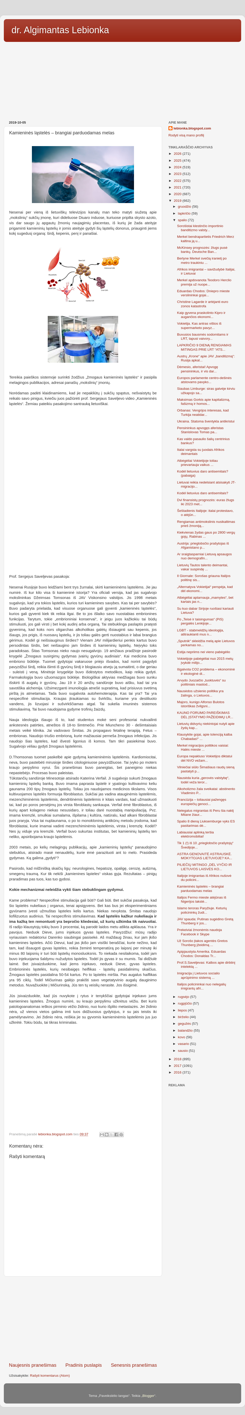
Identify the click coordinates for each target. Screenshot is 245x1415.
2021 (178, 187)
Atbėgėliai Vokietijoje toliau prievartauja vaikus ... (197, 463)
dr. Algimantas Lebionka (60, 30)
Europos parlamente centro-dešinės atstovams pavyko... (204, 380)
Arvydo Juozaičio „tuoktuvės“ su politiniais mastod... (201, 682)
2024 (178, 167)
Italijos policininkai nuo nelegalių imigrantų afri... (201, 986)
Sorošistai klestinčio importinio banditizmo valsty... (200, 228)
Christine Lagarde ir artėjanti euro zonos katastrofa (202, 304)
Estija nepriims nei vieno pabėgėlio (203, 652)
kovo (182, 1037)
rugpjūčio (185, 1003)
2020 (178, 194)
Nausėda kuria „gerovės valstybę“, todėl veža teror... (203, 780)
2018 (178, 1059)
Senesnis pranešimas (134, 1365)
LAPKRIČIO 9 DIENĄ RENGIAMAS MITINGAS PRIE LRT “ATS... (204, 347)
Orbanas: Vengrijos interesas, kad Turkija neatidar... (203, 412)
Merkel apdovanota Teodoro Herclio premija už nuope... (204, 282)
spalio (183, 220)
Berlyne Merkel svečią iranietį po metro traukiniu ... (202, 260)
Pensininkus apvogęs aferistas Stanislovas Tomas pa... (200, 430)
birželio (184, 1017)
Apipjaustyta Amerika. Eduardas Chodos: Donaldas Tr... (201, 954)
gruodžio (185, 206)
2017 (178, 1066)
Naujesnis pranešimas (32, 1365)
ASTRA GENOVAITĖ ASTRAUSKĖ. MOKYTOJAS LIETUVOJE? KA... (204, 856)
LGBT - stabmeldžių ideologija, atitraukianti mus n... (200, 632)
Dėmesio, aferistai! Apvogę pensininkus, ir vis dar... (197, 369)
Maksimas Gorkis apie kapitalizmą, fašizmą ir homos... (203, 402)
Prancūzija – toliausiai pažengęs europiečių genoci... (201, 802)
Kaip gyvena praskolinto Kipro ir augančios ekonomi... (201, 315)
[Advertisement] (122, 79)
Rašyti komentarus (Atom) (50, 1375)
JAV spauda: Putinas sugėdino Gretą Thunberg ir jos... (205, 921)
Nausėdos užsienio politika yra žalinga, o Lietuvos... (200, 693)
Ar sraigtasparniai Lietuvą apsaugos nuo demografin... (204, 556)
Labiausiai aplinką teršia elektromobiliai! (195, 834)
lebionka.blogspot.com (192, 128)
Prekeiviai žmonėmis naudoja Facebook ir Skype (199, 932)
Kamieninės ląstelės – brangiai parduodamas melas (200, 888)
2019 (178, 201)
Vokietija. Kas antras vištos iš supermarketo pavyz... (199, 325)
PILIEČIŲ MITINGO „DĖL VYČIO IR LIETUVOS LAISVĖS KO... (204, 867)
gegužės (185, 1023)
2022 (178, 181)
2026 (178, 154)
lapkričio (184, 213)
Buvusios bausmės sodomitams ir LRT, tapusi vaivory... (202, 336)
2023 (178, 174)
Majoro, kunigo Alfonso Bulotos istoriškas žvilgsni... (200, 704)
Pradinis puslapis (83, 1365)
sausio (183, 1051)
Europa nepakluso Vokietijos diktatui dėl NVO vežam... (204, 758)
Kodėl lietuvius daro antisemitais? (202, 493)
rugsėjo (184, 997)
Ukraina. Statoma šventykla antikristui (206, 421)
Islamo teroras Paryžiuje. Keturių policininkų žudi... (202, 910)
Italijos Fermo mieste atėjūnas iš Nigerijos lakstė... (201, 899)
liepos (183, 1010)
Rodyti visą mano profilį (186, 135)
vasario (184, 1044)
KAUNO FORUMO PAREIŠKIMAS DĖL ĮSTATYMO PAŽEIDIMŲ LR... (205, 715)
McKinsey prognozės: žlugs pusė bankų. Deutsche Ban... (202, 250)
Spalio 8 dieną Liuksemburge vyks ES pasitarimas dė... (206, 823)
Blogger (148, 1396)
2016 (178, 1072)
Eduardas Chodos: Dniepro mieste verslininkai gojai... (203, 293)
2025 (178, 160)
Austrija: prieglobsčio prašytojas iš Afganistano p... (203, 545)
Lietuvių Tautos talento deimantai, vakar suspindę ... (202, 567)
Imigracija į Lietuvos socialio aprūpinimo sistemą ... (198, 975)
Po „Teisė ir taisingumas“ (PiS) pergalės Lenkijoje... (200, 621)
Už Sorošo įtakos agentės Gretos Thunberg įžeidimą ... (202, 943)
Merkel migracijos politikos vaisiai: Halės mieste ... (203, 747)
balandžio (186, 1030)
